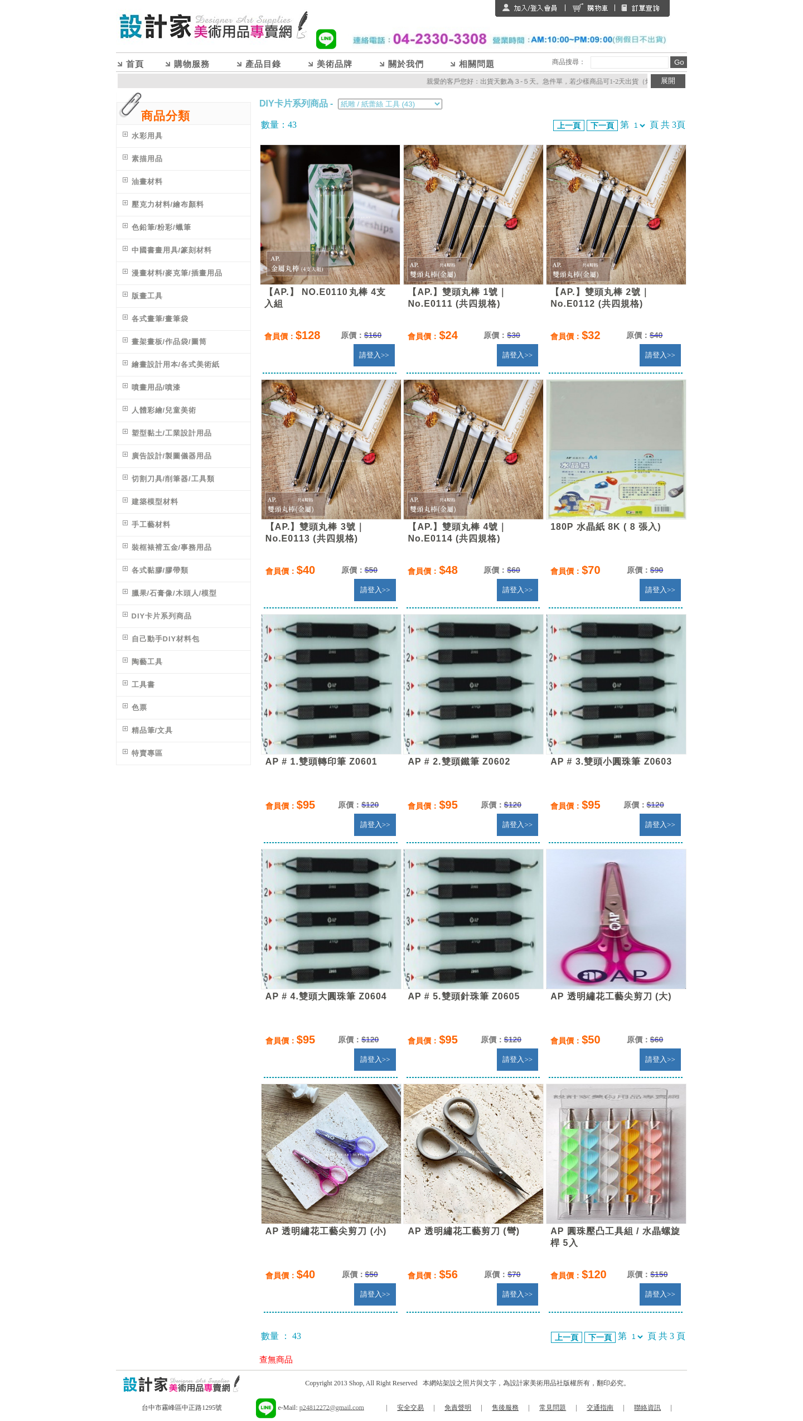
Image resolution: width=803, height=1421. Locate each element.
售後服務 (505, 1408)
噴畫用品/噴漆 (156, 387)
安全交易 (410, 1408)
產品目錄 (263, 64)
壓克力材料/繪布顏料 (168, 204)
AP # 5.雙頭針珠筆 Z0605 (464, 996)
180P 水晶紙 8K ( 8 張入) (605, 526)
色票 (139, 707)
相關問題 (477, 64)
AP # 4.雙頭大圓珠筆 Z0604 (326, 996)
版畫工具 (147, 296)
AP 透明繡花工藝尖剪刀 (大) (610, 996)
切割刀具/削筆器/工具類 (173, 479)
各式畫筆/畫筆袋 (160, 319)
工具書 (143, 684)
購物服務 (192, 64)
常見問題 (552, 1408)
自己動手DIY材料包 (166, 639)
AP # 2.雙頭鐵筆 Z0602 (459, 761)
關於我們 (406, 64)
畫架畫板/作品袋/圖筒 (169, 341)
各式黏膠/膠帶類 (160, 570)
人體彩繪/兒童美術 (164, 410)
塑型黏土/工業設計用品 (172, 433)
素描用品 (147, 158)
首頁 (135, 64)
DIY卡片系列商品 (162, 616)
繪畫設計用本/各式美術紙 (176, 364)
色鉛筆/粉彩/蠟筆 (161, 227)
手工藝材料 (151, 524)
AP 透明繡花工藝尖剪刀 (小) (325, 1231)
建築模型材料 (155, 501)
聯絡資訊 (647, 1408)
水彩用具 (147, 136)
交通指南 (600, 1408)
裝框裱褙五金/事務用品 (172, 547)
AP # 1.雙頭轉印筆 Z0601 (321, 761)
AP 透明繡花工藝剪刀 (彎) (463, 1231)
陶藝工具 (147, 662)
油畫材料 (147, 181)
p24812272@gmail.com (331, 1407)
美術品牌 (334, 64)
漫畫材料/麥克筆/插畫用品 (177, 273)
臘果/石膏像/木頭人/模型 (174, 593)
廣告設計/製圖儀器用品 (172, 456)
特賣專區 (147, 753)
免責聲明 (457, 1408)
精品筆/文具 (152, 730)
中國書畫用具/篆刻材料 (172, 250)
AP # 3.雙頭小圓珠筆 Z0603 (611, 761)
